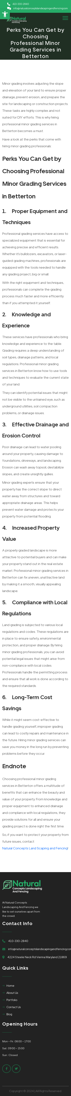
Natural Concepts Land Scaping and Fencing (35, 848)
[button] (5, 14)
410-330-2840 (20, 4)
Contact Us (13, 1007)
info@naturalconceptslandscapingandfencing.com (40, 8)
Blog (9, 1014)
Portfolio (11, 1000)
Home (10, 985)
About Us (12, 993)
